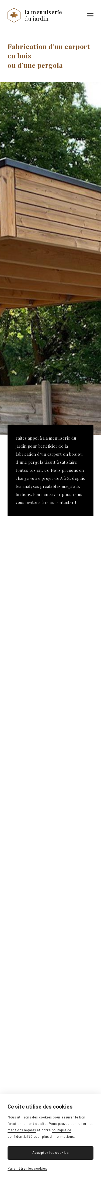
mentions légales (22, 1130)
